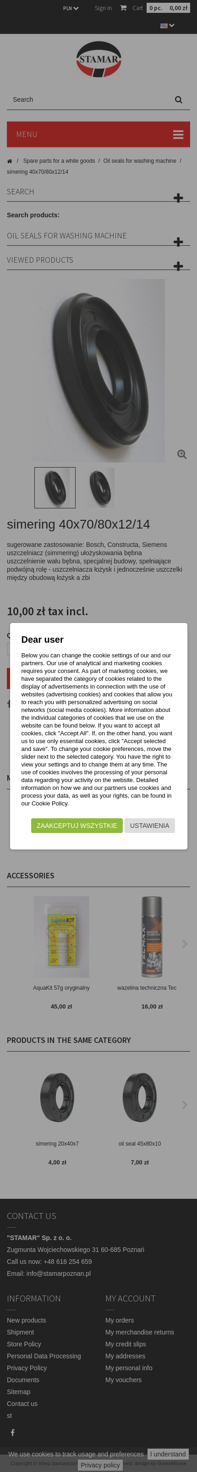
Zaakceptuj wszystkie (77, 825)
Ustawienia (150, 825)
